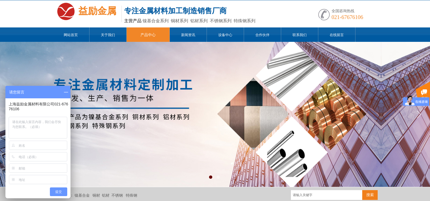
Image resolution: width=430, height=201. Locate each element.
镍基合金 (82, 195)
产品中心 (148, 35)
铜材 (96, 195)
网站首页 (71, 35)
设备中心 (225, 35)
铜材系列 (174, 20)
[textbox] (326, 195)
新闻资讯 (188, 35)
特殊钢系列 (240, 20)
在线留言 (337, 35)
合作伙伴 (262, 35)
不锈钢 (117, 195)
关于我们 (108, 35)
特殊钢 (131, 195)
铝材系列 (194, 20)
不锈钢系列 (216, 20)
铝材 (106, 195)
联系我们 (300, 35)
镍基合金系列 (151, 20)
